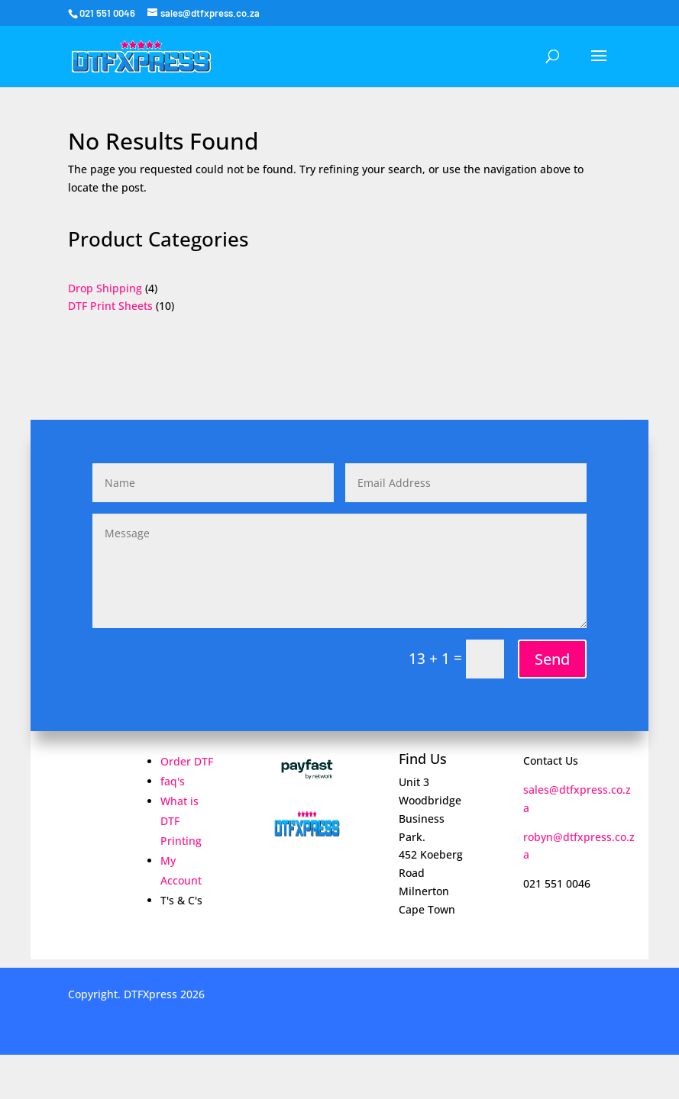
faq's (172, 781)
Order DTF (186, 761)
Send (552, 659)
